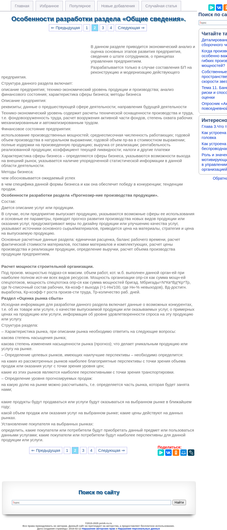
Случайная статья (161, 6)
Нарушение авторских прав (98, 528)
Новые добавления (118, 6)
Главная (22, 6)
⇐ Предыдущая (65, 28)
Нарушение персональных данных (139, 528)
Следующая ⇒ (131, 28)
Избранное (49, 6)
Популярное (80, 6)
